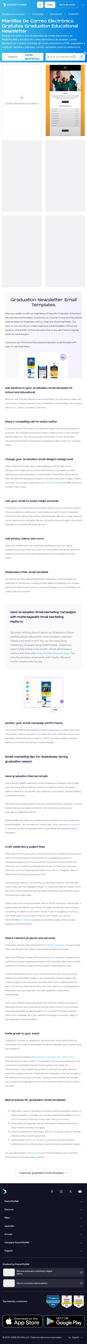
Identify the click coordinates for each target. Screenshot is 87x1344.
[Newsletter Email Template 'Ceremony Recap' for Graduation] (22, 251)
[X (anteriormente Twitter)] (70, 1191)
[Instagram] (61, 1191)
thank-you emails (34, 1140)
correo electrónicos (32, 57)
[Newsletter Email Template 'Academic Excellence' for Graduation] (65, 251)
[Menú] (82, 4)
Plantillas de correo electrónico (14, 14)
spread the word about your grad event (53, 1057)
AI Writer (25, 919)
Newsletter (38, 14)
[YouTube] (80, 1191)
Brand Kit (49, 482)
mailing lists (32, 1153)
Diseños (12, 56)
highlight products (55, 945)
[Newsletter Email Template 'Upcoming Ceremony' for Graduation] (22, 176)
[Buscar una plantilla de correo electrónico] (59, 57)
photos (12, 407)
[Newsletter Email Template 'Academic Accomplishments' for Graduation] (65, 100)
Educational (56, 14)
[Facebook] (52, 1191)
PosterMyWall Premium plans (53, 653)
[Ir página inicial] (13, 5)
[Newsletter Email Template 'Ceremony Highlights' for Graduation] (65, 176)
